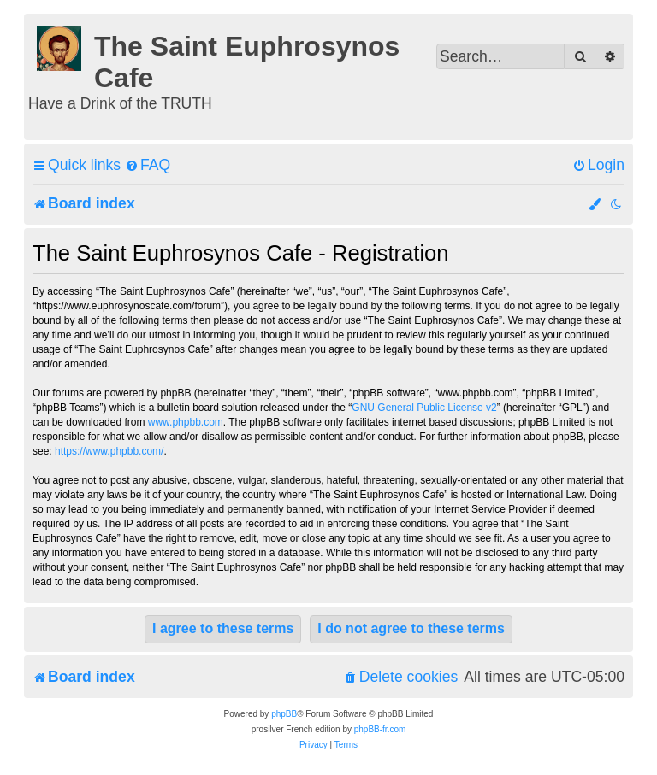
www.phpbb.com (185, 422)
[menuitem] (147, 165)
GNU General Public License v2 (424, 408)
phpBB (284, 714)
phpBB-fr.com (380, 729)
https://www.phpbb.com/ (109, 451)
